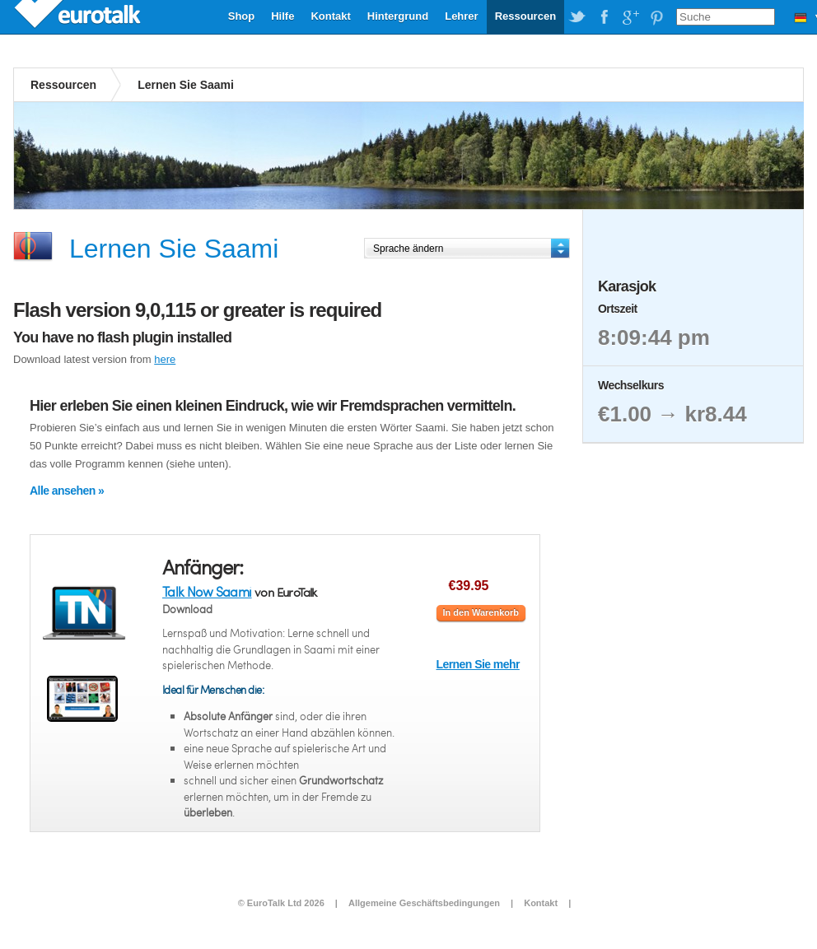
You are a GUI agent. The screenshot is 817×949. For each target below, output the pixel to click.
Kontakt (330, 16)
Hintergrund (397, 16)
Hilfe (282, 16)
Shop (241, 16)
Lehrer (461, 16)
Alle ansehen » (67, 490)
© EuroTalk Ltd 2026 (281, 903)
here (164, 359)
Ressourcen (525, 16)
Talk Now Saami (207, 591)
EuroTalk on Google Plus (630, 17)
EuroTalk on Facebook (604, 17)
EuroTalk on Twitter (577, 17)
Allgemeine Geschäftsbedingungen (424, 903)
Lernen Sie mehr (478, 664)
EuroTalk (79, 16)
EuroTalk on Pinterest (656, 17)
